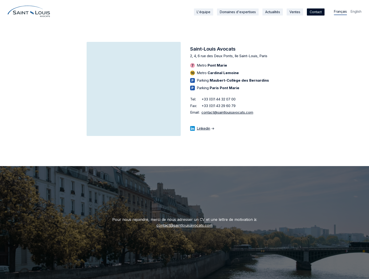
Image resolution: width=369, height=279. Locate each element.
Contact (316, 12)
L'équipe (203, 12)
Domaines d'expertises (238, 12)
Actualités (272, 12)
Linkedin (203, 128)
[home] (29, 11)
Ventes (294, 12)
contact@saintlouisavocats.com (227, 112)
